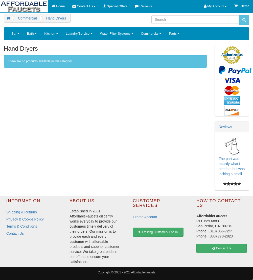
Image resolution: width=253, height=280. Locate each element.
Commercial (151, 33)
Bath (32, 33)
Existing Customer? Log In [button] (158, 232)
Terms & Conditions (21, 226)
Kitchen (51, 33)
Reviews (225, 127)
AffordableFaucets (143, 272)
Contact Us (15, 233)
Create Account (145, 217)
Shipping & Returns (21, 212)
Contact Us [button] (221, 248)
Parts (174, 33)
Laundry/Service (79, 33)
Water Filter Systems (116, 33)
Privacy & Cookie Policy (25, 219)
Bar (15, 33)
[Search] (195, 19)
